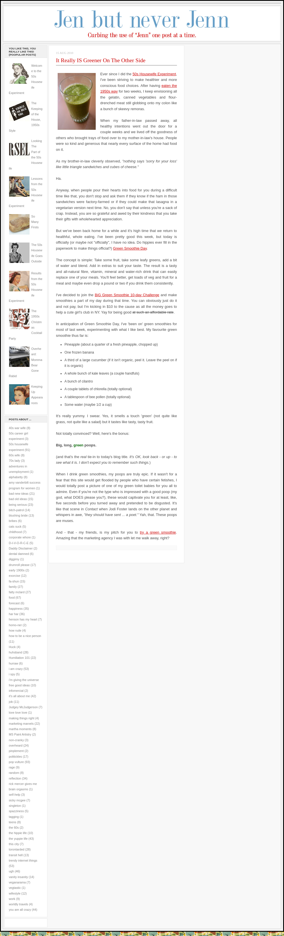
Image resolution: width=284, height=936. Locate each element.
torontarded (16, 849)
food (12, 597)
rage (12, 767)
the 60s (14, 827)
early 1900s (16, 570)
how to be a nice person (25, 636)
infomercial (16, 690)
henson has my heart (23, 619)
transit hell (16, 855)
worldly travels (18, 904)
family (13, 586)
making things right (21, 718)
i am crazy (16, 668)
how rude (15, 630)
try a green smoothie (158, 532)
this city (14, 844)
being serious (18, 504)
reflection (15, 778)
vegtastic (15, 887)
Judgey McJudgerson (23, 707)
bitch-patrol (16, 510)
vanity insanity (18, 877)
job (11, 701)
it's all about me (19, 696)
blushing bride (18, 515)
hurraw (13, 663)
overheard (15, 745)
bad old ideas (18, 499)
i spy (12, 674)
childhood (15, 532)
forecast (14, 603)
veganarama (17, 882)
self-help (14, 794)
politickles (15, 756)
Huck (12, 647)
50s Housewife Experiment (154, 74)
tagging (14, 816)
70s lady (14, 460)
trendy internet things (23, 860)
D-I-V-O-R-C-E (19, 543)
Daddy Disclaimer (21, 548)
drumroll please (19, 565)
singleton (15, 805)
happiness (16, 608)
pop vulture (16, 762)
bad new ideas (18, 493)
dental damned (19, 553)
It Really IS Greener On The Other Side (100, 60)
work (12, 899)
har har (13, 614)
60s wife (14, 455)
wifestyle (14, 893)
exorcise (14, 575)
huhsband (15, 652)
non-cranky (16, 740)
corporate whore (20, 537)
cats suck (15, 526)
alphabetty (16, 477)
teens (12, 822)
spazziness (16, 811)
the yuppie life (18, 838)
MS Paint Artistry (20, 734)
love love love (18, 712)
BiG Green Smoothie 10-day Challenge (127, 295)
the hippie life (18, 833)
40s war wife (17, 428)
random (14, 772)
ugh (11, 871)
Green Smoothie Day (130, 248)
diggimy (14, 559)
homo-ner (15, 625)
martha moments (20, 729)
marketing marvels (21, 723)
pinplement (16, 751)
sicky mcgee (17, 800)
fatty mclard (16, 592)
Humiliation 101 (19, 657)
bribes (13, 521)
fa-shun (14, 581)
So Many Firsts (35, 222)
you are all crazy (20, 909)
